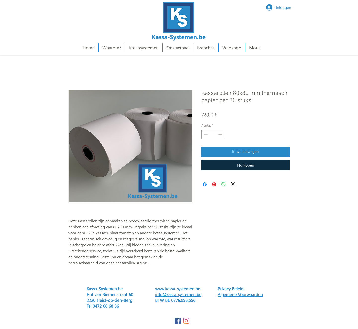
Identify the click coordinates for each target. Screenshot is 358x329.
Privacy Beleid (230, 289)
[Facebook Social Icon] (178, 321)
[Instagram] (186, 321)
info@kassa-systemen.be (178, 294)
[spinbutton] (212, 134)
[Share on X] (233, 184)
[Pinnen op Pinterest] (214, 184)
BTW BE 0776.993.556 (175, 300)
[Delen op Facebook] (205, 184)
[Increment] (220, 134)
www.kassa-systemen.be (177, 289)
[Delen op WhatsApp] (223, 184)
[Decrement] (205, 134)
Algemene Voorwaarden (240, 294)
